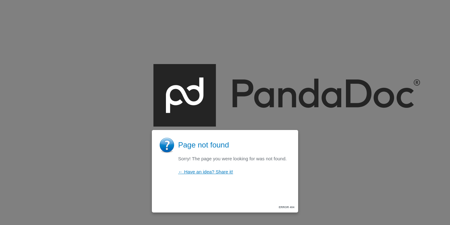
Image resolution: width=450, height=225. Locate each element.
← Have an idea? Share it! (205, 171)
